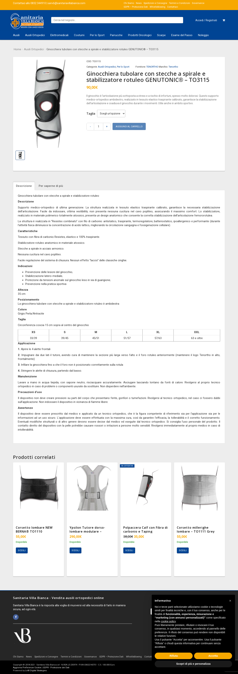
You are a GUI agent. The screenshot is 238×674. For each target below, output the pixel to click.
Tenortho (173, 66)
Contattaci (172, 7)
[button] (230, 601)
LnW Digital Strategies (36, 670)
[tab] (24, 186)
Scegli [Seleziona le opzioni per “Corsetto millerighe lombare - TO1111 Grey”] (183, 550)
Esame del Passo (181, 35)
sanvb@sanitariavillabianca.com (66, 3)
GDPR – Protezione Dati (136, 7)
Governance (198, 3)
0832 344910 (38, 3)
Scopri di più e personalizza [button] (193, 663)
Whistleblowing (157, 7)
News (139, 3)
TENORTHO (152, 66)
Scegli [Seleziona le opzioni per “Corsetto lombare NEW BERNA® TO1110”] (22, 550)
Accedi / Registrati (206, 20)
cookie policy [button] (168, 621)
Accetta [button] (213, 655)
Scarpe (161, 35)
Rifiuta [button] (174, 655)
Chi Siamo (129, 3)
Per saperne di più (51, 186)
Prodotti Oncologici (140, 35)
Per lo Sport (97, 35)
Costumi (79, 35)
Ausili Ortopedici (35, 35)
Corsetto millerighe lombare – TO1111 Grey (196, 530)
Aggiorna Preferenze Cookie (27, 667)
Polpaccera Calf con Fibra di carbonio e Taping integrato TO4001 (145, 531)
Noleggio (203, 35)
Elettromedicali (59, 35)
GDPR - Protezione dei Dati (56, 667)
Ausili (16, 35)
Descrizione (24, 186)
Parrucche (116, 35)
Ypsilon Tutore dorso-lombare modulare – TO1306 (87, 531)
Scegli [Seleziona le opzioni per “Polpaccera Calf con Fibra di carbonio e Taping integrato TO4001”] (129, 550)
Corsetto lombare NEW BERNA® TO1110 (34, 530)
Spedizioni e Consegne (155, 3)
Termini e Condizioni (179, 3)
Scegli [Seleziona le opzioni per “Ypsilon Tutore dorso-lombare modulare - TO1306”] (75, 550)
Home (17, 49)
